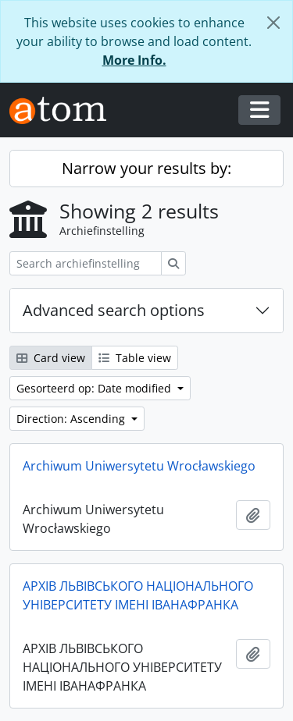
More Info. (134, 60)
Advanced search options (114, 310)
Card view (50, 357)
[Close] (273, 22)
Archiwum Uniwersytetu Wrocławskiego (139, 465)
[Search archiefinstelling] (85, 263)
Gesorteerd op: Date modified (95, 388)
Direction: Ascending (72, 418)
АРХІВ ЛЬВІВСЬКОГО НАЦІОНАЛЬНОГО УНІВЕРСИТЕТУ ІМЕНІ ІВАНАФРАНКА (138, 595)
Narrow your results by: (146, 168)
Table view (134, 357)
